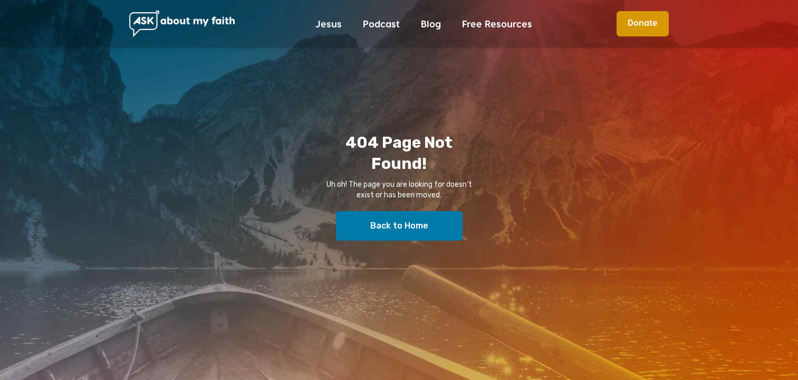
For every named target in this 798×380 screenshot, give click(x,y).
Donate (643, 22)
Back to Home (399, 226)
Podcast (381, 23)
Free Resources (497, 23)
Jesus (328, 23)
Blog (431, 23)
